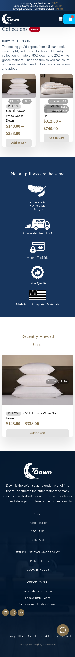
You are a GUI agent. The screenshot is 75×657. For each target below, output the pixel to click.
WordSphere (49, 645)
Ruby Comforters (59, 109)
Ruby (27, 101)
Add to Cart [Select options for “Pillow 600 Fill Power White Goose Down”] (18, 143)
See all (37, 345)
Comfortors (58, 101)
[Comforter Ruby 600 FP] (56, 86)
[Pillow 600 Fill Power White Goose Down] (19, 86)
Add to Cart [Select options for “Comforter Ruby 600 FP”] (56, 138)
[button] (60, 19)
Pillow (14, 101)
